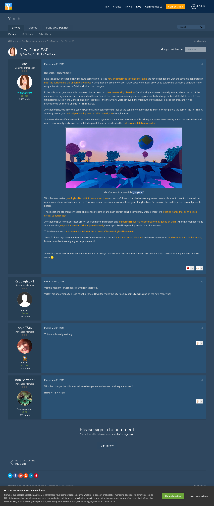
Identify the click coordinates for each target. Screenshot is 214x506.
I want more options (198, 496)
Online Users (45, 34)
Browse (16, 27)
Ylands (15, 19)
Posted (54, 64)
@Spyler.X (137, 192)
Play (106, 6)
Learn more (109, 501)
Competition (175, 6)
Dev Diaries (51, 54)
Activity (33, 27)
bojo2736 (25, 328)
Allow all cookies (173, 496)
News (129, 6)
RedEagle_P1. (25, 281)
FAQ (138, 6)
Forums (12, 34)
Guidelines (27, 34)
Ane (25, 54)
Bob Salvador (25, 380)
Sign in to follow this (173, 49)
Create (117, 6)
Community (152, 6)
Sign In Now (107, 445)
